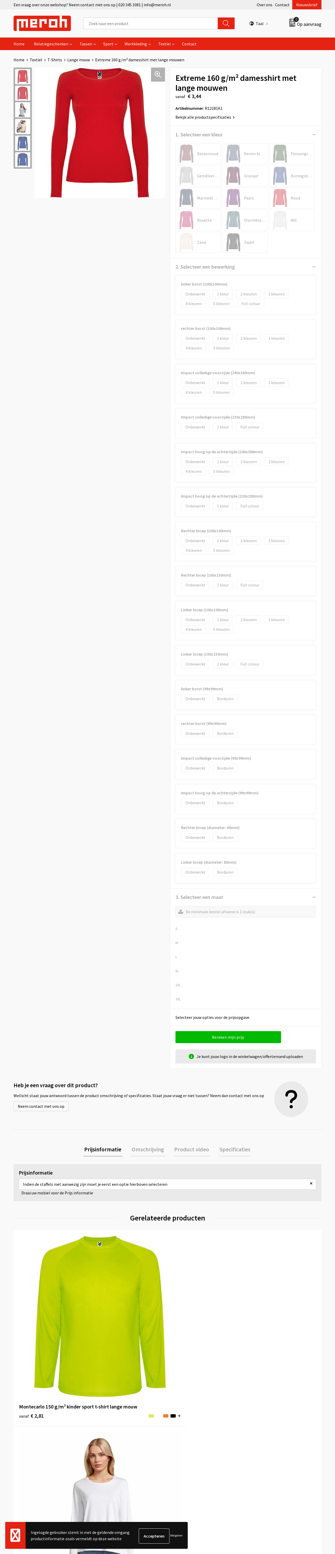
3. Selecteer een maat (199, 897)
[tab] (106, 1150)
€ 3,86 (262, 1328)
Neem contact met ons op (41, 1106)
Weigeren (176, 1536)
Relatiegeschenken (51, 43)
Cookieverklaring (265, 1421)
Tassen (86, 43)
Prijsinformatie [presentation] (106, 1149)
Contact (282, 4)
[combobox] (150, 23)
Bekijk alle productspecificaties (205, 117)
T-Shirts (54, 59)
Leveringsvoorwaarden (270, 1414)
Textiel (164, 43)
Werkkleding (136, 43)
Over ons (264, 4)
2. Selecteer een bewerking (205, 266)
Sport (108, 43)
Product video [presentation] (190, 1149)
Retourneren (185, 1414)
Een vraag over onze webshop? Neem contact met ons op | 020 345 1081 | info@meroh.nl (92, 4)
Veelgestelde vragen (116, 1421)
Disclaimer (259, 1437)
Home (19, 43)
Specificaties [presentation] (231, 1149)
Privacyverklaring (265, 1429)
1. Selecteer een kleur (199, 134)
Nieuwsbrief (307, 4)
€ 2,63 (185, 1328)
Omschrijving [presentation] (149, 1149)
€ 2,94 (108, 1328)
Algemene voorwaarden (271, 1406)
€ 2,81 (31, 1328)
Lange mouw (78, 59)
